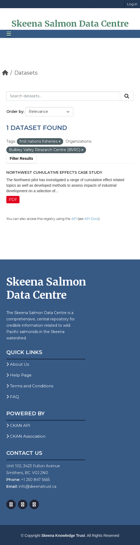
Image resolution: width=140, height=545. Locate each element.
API (74, 219)
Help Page (19, 375)
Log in (132, 4)
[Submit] (127, 96)
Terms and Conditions (29, 385)
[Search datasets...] (63, 96)
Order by (14, 111)
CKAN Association (26, 436)
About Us (17, 364)
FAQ (12, 396)
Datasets (26, 73)
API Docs (91, 219)
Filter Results (21, 158)
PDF (13, 199)
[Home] (5, 73)
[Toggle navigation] (9, 34)
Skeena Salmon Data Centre (70, 23)
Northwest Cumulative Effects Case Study (54, 172)
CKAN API (18, 425)
